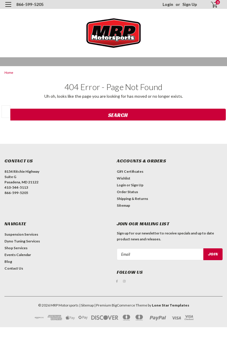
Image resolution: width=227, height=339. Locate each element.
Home (8, 73)
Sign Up (189, 4)
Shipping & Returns (132, 198)
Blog (8, 261)
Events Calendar (17, 254)
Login (168, 4)
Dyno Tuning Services (22, 241)
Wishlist (123, 178)
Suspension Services (21, 234)
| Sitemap (86, 305)
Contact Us (13, 268)
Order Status (127, 192)
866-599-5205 (29, 4)
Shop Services (15, 248)
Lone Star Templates (170, 305)
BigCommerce (123, 305)
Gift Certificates (130, 171)
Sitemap (123, 205)
